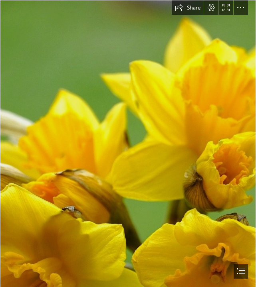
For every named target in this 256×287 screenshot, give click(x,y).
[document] (128, 143)
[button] (188, 7)
